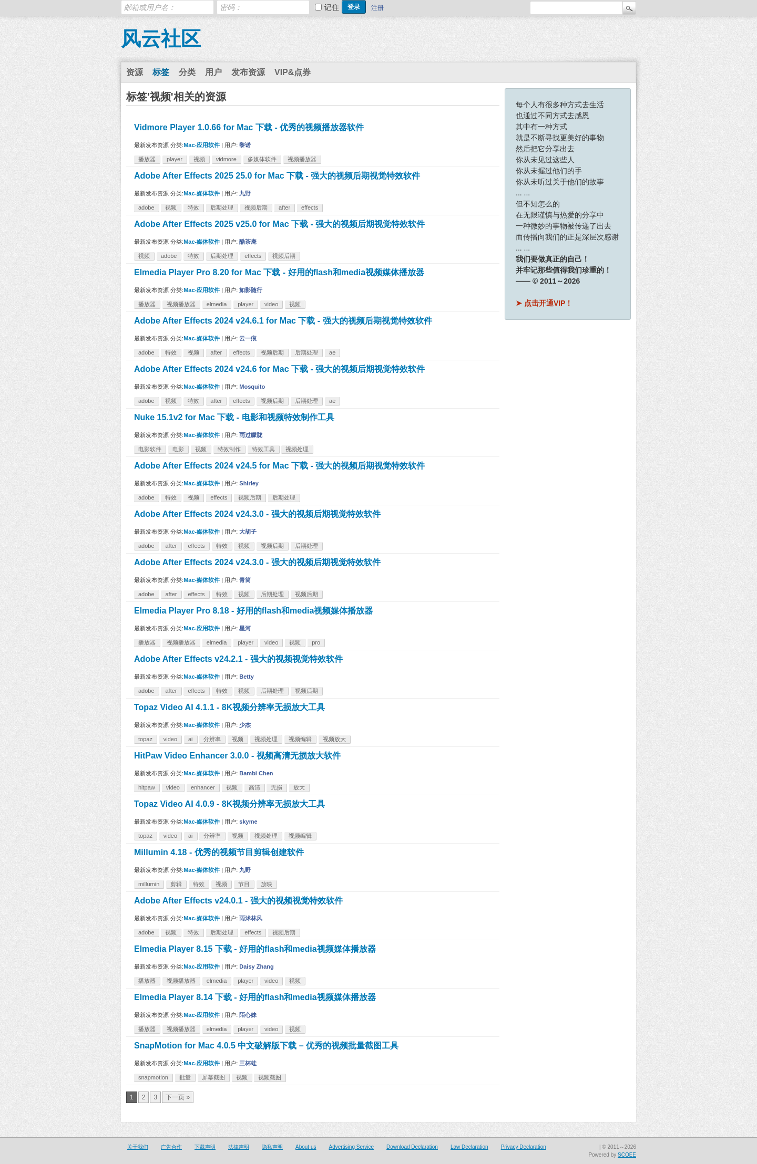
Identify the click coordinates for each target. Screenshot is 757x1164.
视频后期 (256, 207)
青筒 (245, 580)
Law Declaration (469, 1147)
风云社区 (161, 39)
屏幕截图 (213, 1077)
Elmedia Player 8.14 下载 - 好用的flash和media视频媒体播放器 (255, 997)
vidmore (226, 159)
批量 (185, 1077)
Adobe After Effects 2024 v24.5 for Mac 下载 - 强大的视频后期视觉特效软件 (279, 465)
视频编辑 (300, 739)
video (271, 304)
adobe (146, 207)
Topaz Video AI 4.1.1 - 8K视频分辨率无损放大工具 (229, 707)
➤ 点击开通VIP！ (544, 303)
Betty (246, 676)
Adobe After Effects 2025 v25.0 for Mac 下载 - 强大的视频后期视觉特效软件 (279, 224)
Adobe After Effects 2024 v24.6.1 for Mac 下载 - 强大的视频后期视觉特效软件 (283, 320)
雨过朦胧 (250, 435)
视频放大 (334, 739)
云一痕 (248, 338)
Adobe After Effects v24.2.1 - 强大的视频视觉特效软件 (238, 658)
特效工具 (263, 449)
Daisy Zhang (256, 966)
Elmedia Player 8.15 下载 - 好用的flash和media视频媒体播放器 (255, 948)
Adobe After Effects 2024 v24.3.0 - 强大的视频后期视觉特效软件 (257, 514)
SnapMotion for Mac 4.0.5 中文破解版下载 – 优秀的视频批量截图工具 (266, 1045)
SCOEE (627, 1155)
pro (316, 642)
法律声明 (238, 1147)
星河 (245, 628)
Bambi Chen (256, 773)
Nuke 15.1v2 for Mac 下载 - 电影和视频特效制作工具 (234, 417)
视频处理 (297, 449)
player (174, 159)
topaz (145, 739)
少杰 (245, 725)
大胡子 (248, 531)
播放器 (147, 159)
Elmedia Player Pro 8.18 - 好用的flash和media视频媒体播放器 (253, 610)
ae (332, 352)
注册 (377, 8)
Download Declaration (412, 1147)
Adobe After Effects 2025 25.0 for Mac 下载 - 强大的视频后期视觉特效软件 (277, 175)
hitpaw (146, 787)
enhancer (203, 787)
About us (305, 1147)
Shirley (249, 483)
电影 (178, 449)
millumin (148, 884)
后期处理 (221, 207)
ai (190, 739)
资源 (134, 72)
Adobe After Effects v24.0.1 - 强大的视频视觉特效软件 (238, 900)
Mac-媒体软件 (201, 193)
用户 (213, 72)
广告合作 (171, 1147)
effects (309, 207)
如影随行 (250, 290)
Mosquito (252, 386)
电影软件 (149, 449)
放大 (299, 787)
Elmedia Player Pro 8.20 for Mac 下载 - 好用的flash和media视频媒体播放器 (279, 272)
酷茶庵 (248, 241)
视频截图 (269, 1077)
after (284, 207)
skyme (248, 821)
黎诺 (245, 145)
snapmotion (153, 1077)
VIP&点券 (292, 72)
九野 (245, 193)
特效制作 (229, 449)
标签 (160, 72)
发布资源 (248, 72)
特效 (193, 207)
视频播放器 (302, 159)
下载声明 (205, 1147)
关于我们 (137, 1147)
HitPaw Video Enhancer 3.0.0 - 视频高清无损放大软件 (237, 755)
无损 (276, 787)
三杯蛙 (248, 1063)
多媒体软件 (262, 159)
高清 (254, 787)
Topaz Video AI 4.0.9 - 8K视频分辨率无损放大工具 (229, 803)
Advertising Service (351, 1147)
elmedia (217, 304)
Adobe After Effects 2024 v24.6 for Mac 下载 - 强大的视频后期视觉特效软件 (279, 369)
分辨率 (212, 739)
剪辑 (176, 884)
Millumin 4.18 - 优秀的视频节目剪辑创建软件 (219, 852)
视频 (199, 159)
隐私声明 (272, 1147)
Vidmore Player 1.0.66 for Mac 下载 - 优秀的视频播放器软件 (249, 127)
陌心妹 (248, 1015)
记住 (331, 7)
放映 (266, 884)
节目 (244, 884)
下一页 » (178, 1097)
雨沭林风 (250, 918)
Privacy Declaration (523, 1147)
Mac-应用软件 (201, 145)
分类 (187, 72)
